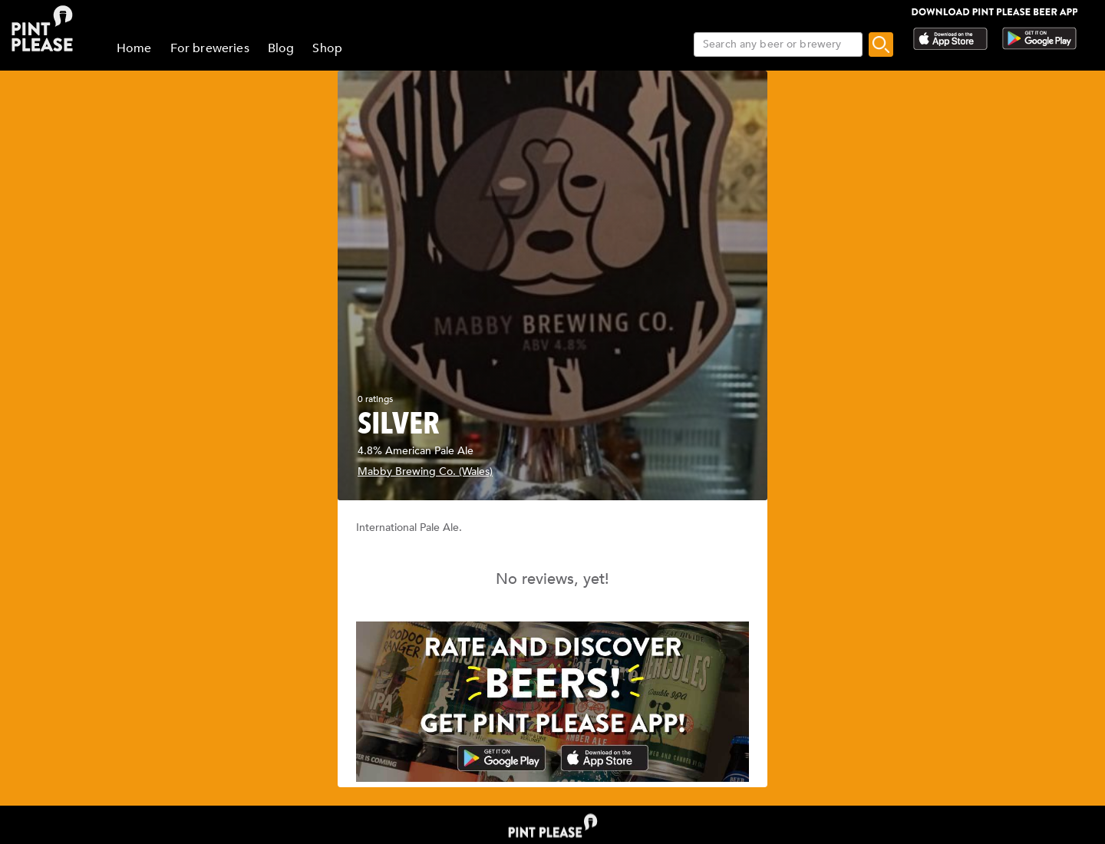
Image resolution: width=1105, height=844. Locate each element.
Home (134, 48)
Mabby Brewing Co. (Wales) (425, 471)
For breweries (209, 48)
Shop (327, 48)
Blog (281, 48)
